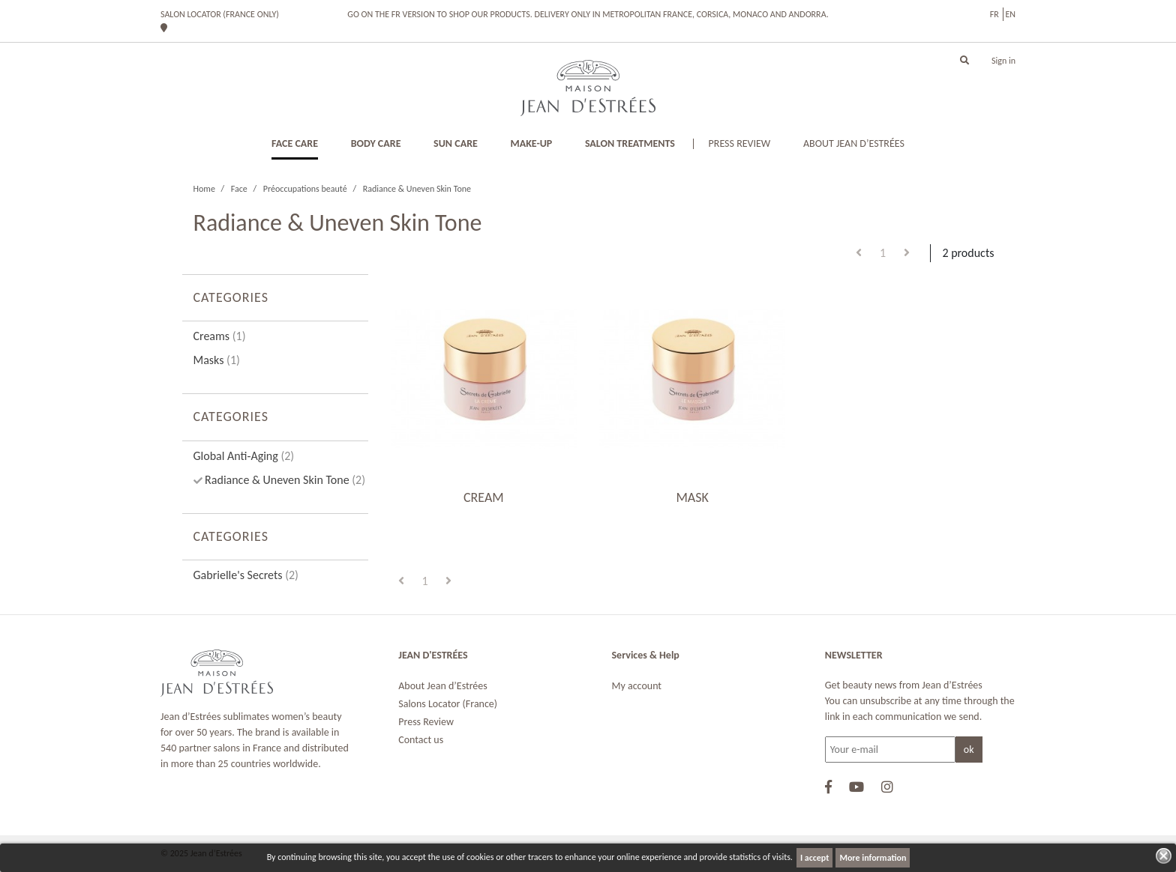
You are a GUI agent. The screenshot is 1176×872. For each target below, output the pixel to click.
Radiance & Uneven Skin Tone (284, 480)
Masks (217, 360)
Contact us (420, 739)
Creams (220, 336)
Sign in (1004, 60)
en (1010, 14)
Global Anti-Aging (244, 456)
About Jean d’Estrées (443, 685)
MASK (692, 497)
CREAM (484, 497)
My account (637, 685)
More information (872, 858)
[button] (964, 60)
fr (994, 14)
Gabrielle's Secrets (246, 575)
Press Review (426, 721)
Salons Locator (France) (447, 703)
